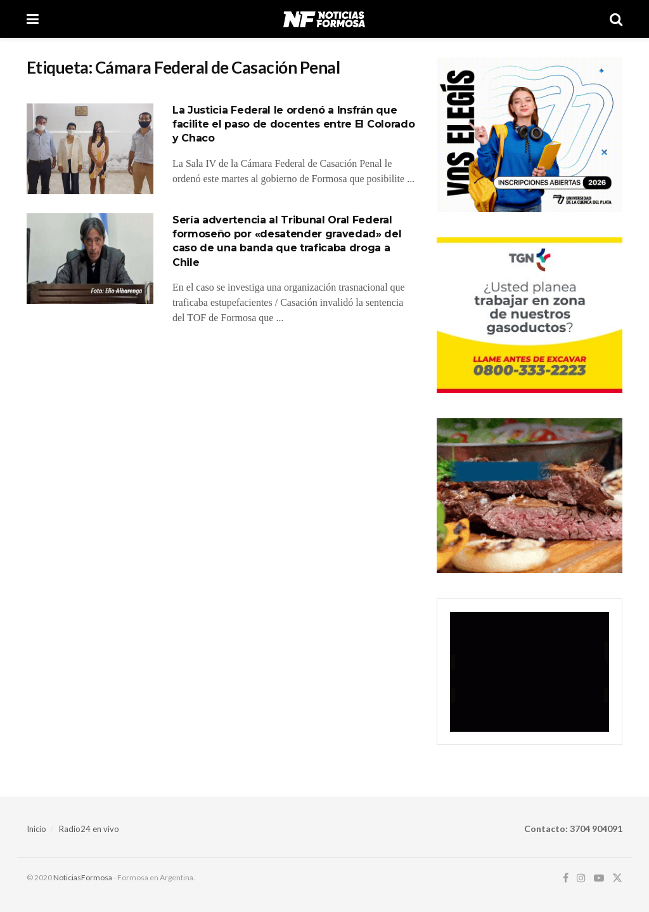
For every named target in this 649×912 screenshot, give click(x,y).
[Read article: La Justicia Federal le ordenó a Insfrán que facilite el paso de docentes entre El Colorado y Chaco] (90, 148)
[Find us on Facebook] (566, 878)
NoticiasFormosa (82, 877)
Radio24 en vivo (89, 829)
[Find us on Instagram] (581, 878)
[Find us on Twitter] (617, 878)
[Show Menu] (33, 19)
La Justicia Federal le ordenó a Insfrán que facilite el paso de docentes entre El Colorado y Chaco (293, 124)
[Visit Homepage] (324, 19)
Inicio (36, 829)
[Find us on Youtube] (599, 878)
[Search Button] (616, 19)
